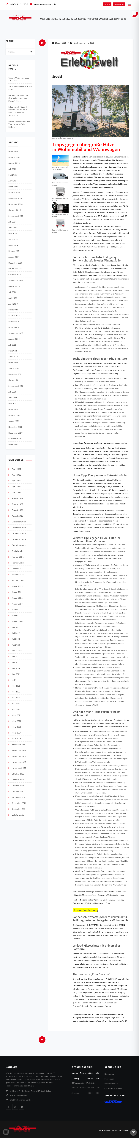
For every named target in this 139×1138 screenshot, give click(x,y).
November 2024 (15, 204)
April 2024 (13, 239)
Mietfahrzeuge (59, 19)
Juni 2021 (12, 397)
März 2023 (13, 310)
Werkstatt (114, 19)
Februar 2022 (18, 563)
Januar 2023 (17, 604)
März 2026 (13, 151)
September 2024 (15, 216)
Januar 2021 (13, 421)
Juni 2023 (12, 298)
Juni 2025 (16, 674)
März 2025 (13, 186)
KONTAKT (107, 4)
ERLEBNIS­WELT (119, 4)
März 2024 (13, 245)
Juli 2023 (12, 292)
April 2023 (13, 304)
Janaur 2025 (17, 586)
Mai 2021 (12, 403)
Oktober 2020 (14, 439)
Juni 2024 (12, 227)
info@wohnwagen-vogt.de (44, 4)
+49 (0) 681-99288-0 (18, 4)
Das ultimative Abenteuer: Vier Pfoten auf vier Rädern (19, 124)
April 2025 (13, 181)
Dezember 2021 (15, 374)
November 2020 (15, 433)
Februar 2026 (14, 157)
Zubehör (103, 19)
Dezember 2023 (15, 263)
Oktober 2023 (14, 274)
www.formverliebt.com (123, 1130)
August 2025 (14, 163)
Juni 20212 (17, 651)
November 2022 (15, 327)
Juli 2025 (12, 169)
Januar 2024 (13, 257)
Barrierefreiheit (111, 1083)
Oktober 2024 (14, 210)
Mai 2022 (12, 351)
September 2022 (15, 333)
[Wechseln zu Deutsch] (129, 5)
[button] (6, 1132)
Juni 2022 (16, 656)
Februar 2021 (14, 415)
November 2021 (19, 750)
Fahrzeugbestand (76, 19)
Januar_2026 (17, 621)
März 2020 (13, 444)
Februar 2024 (14, 251)
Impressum (109, 1079)
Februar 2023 (14, 315)
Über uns (45, 19)
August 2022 (14, 339)
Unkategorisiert (18, 815)
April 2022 (13, 356)
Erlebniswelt (17, 551)
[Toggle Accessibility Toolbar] (133, 1132)
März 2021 (13, 409)
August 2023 (14, 286)
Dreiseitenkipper (19, 545)
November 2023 (15, 268)
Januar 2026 (17, 615)
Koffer (14, 680)
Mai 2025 (12, 175)
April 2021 (16, 469)
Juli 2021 (12, 392)
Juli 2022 (12, 345)
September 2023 (15, 280)
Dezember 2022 (15, 321)
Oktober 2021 (14, 380)
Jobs (123, 19)
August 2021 (17, 498)
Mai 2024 (12, 233)
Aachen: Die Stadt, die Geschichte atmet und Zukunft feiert (18, 98)
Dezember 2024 (15, 198)
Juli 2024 (12, 222)
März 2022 (13, 362)
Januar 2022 (13, 368)
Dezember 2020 (15, 427)
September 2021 (15, 386)
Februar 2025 (14, 192)
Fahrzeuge (92, 19)
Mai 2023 (16, 697)
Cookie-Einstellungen (114, 1088)
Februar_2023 (18, 580)
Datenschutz (110, 1074)
